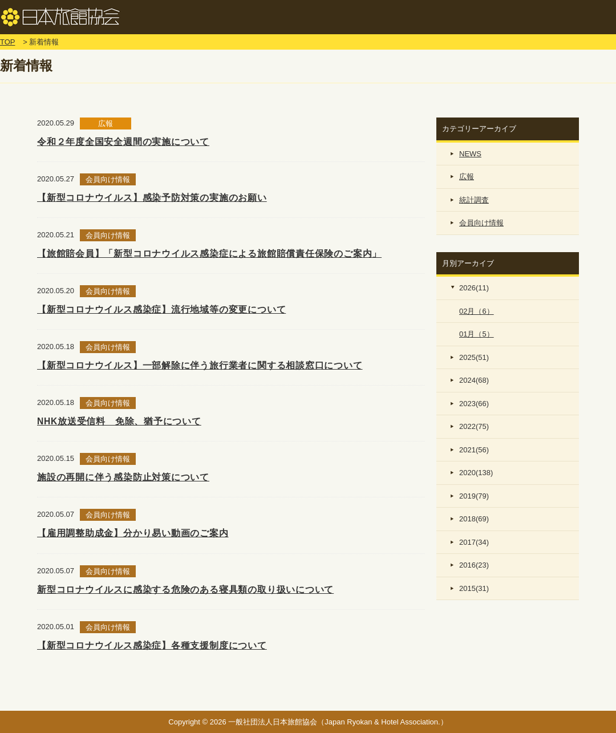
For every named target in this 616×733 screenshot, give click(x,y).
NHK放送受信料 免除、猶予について (119, 421)
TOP (7, 42)
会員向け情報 (481, 222)
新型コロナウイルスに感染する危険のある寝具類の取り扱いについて (185, 589)
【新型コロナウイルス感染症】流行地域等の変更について (161, 309)
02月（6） (476, 311)
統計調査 (474, 200)
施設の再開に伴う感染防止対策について (123, 477)
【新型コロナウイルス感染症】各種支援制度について (152, 645)
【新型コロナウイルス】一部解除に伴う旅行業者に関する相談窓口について (200, 365)
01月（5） (476, 334)
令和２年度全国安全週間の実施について (123, 142)
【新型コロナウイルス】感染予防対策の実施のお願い (152, 198)
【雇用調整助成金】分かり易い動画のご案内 (133, 533)
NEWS (470, 153)
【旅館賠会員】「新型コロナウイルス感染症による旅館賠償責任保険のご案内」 (209, 253)
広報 (466, 176)
